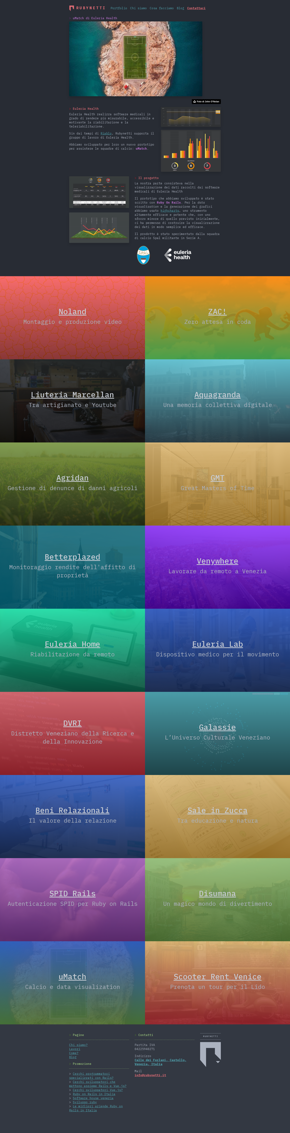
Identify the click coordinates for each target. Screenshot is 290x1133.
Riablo (106, 133)
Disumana (217, 893)
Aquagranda (217, 394)
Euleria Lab (217, 644)
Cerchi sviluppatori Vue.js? (98, 1090)
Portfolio (119, 8)
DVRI (72, 723)
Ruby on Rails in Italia (94, 1094)
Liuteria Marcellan (72, 394)
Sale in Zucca (218, 810)
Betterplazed (72, 557)
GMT (218, 478)
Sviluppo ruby (85, 1102)
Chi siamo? (78, 1045)
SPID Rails (72, 893)
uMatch (72, 976)
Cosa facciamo (162, 8)
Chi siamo (138, 8)
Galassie (217, 727)
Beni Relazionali (72, 810)
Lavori (74, 1049)
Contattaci (196, 8)
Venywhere (217, 561)
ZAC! (217, 311)
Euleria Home (72, 644)
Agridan (72, 478)
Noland (72, 311)
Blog (180, 8)
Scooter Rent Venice (218, 976)
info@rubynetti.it (150, 1075)
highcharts (170, 210)
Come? (73, 1053)
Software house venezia (93, 1098)
